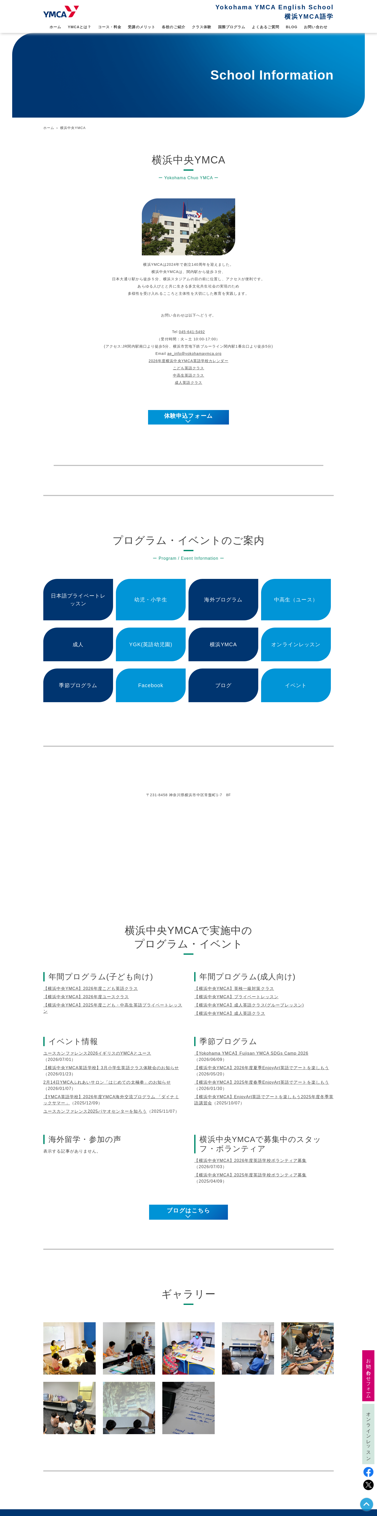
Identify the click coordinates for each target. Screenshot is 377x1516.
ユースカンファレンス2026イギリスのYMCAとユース (97, 1053)
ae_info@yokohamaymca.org (194, 353)
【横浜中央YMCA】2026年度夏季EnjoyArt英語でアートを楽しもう (261, 1068)
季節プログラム (78, 685)
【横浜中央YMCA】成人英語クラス (229, 1013)
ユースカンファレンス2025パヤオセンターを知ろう (95, 1111)
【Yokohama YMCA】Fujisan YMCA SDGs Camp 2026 (251, 1053)
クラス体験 (202, 27)
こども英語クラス (188, 368)
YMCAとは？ (79, 27)
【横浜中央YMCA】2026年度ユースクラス (86, 997)
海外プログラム (223, 599)
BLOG (291, 27)
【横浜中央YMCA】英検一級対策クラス (234, 988)
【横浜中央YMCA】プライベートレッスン (236, 997)
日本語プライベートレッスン (78, 599)
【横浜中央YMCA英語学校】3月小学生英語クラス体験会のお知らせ (111, 1068)
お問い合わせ (315, 27)
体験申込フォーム (188, 416)
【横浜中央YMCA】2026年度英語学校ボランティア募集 (250, 1160)
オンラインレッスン (295, 644)
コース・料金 (110, 27)
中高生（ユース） (296, 599)
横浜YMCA (223, 644)
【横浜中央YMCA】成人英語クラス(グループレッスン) (249, 1005)
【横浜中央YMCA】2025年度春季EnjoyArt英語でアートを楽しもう (261, 1082)
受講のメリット (141, 27)
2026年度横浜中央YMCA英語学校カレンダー (188, 361)
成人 (78, 644)
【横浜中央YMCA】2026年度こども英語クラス (90, 988)
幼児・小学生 (150, 599)
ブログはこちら (189, 1210)
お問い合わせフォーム (368, 1375)
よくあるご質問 (265, 27)
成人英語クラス (188, 382)
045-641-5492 (192, 332)
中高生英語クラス (188, 375)
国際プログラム (232, 27)
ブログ (223, 685)
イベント (296, 685)
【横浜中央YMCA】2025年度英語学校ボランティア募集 (250, 1175)
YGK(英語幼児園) (150, 644)
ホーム (55, 27)
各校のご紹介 (173, 27)
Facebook (150, 685)
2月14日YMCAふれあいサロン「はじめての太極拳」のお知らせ (107, 1082)
